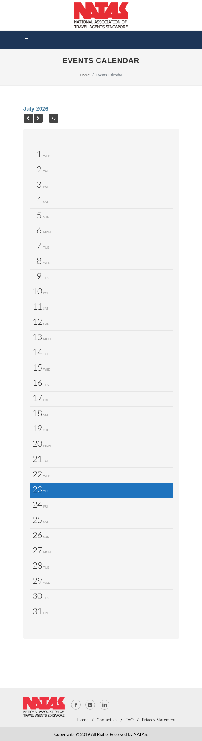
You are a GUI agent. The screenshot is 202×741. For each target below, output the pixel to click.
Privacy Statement (158, 719)
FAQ (130, 719)
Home (85, 75)
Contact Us (107, 719)
